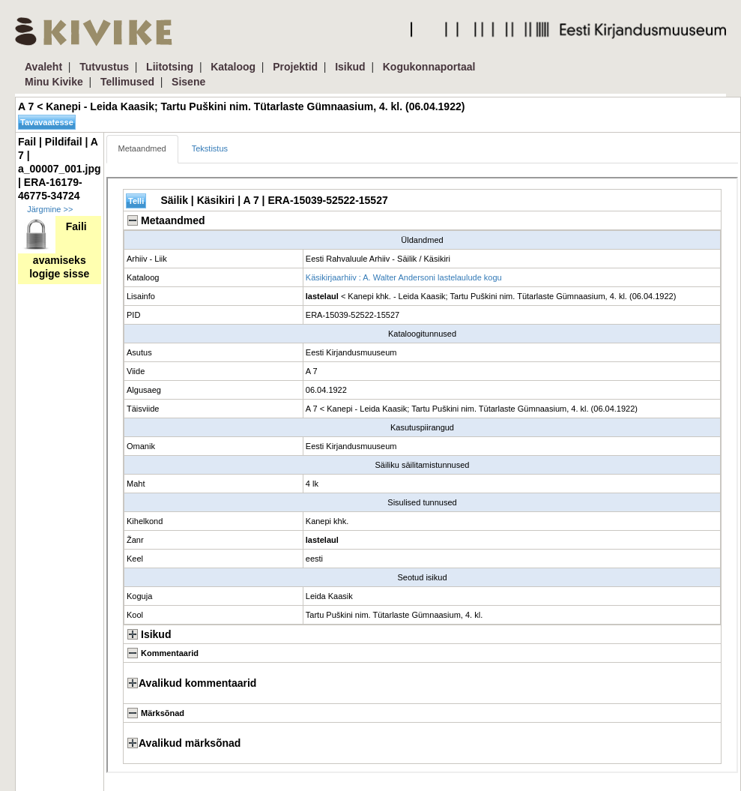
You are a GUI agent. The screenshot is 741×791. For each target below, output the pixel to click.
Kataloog (233, 67)
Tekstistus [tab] (210, 148)
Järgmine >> (50, 209)
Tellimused (127, 82)
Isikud (350, 67)
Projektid (295, 67)
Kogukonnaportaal (429, 67)
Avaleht (43, 67)
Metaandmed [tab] (142, 148)
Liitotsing (169, 67)
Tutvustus (104, 67)
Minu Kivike (54, 82)
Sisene (188, 82)
